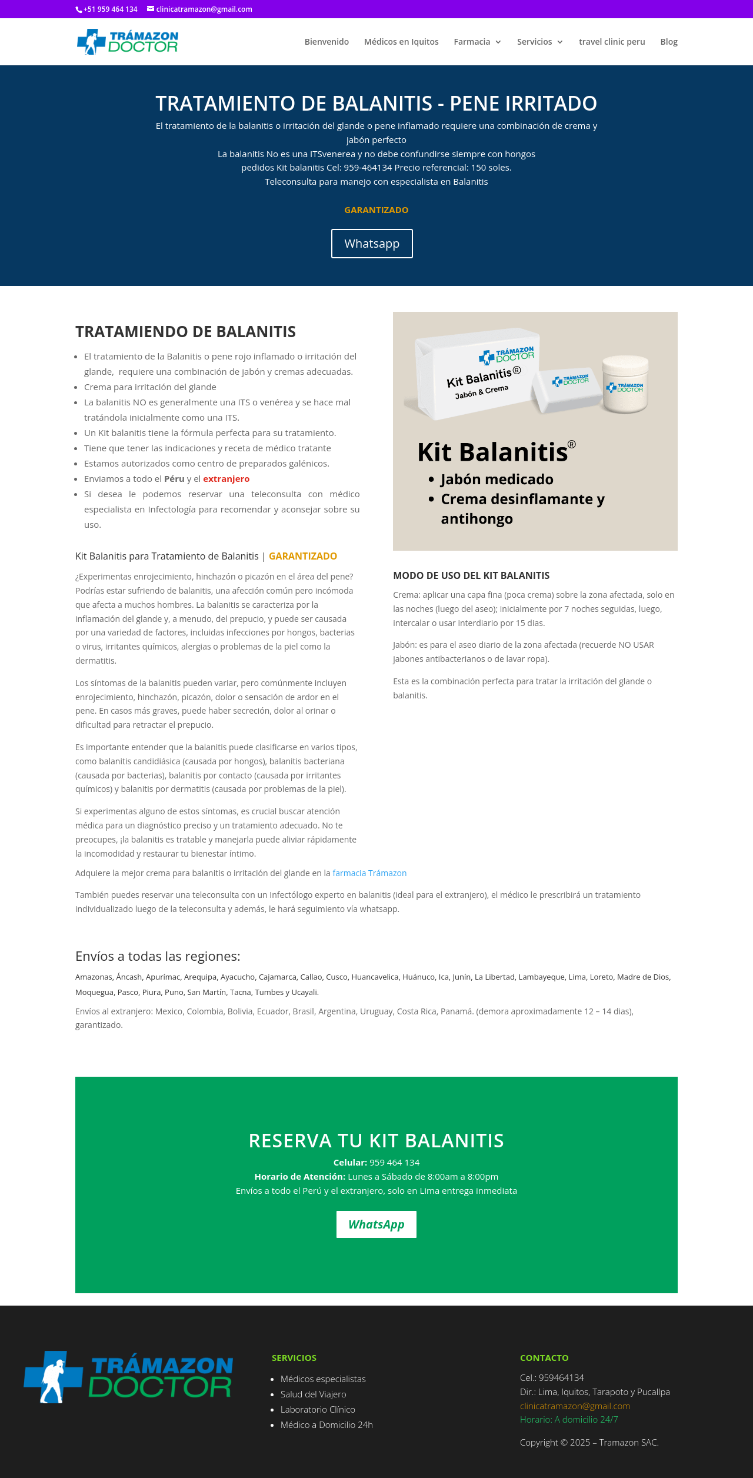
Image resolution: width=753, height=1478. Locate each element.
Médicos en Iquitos (401, 42)
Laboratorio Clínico (318, 1409)
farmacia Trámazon (369, 872)
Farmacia (472, 42)
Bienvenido (327, 42)
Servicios (534, 42)
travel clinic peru (612, 42)
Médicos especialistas (323, 1378)
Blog (669, 42)
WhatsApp (376, 1224)
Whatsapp (371, 243)
